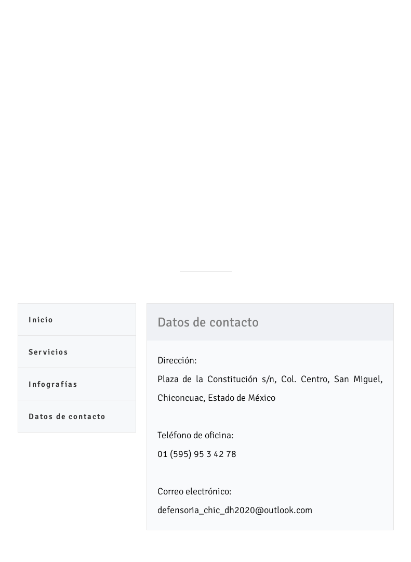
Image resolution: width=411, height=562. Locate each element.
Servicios (49, 352)
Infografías (53, 384)
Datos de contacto (67, 416)
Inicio (41, 319)
